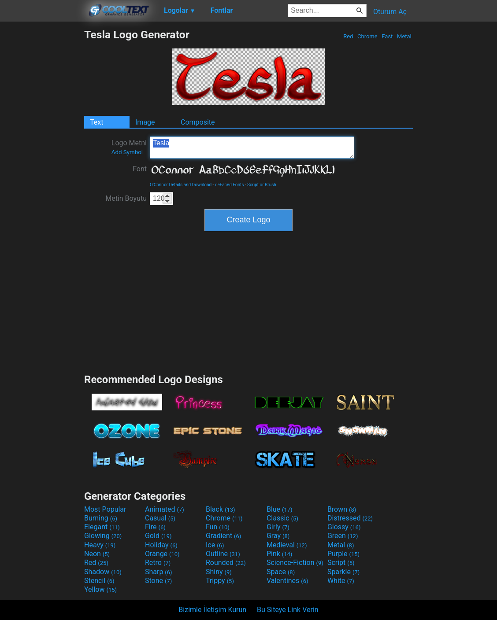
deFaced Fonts (229, 184)
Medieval (287, 545)
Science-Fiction (295, 562)
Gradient (223, 535)
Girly (278, 527)
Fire (155, 527)
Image (145, 122)
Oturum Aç (390, 11)
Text (96, 122)
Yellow (100, 589)
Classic (282, 518)
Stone (158, 580)
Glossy (344, 527)
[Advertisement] (42, 160)
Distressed (350, 518)
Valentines (287, 580)
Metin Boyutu (126, 198)
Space (281, 572)
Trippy (220, 580)
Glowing (103, 535)
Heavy (99, 545)
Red (348, 36)
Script (341, 562)
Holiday (161, 545)
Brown (341, 509)
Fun (218, 527)
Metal (404, 36)
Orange (162, 554)
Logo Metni (129, 147)
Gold (158, 535)
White (340, 580)
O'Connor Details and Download (180, 184)
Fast (387, 36)
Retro (158, 562)
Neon (97, 554)
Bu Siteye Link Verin (288, 609)
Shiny (219, 572)
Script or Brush (261, 184)
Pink (280, 554)
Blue (280, 509)
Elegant (102, 527)
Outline (223, 554)
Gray (278, 535)
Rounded (226, 562)
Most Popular (105, 509)
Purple (343, 554)
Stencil (99, 580)
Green (342, 535)
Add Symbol (127, 152)
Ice (215, 545)
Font (140, 169)
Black (220, 509)
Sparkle (343, 572)
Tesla (252, 148)
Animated (164, 509)
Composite (198, 122)
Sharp (158, 572)
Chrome (367, 36)
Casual (160, 518)
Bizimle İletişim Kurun (212, 609)
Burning (100, 518)
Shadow (103, 572)
